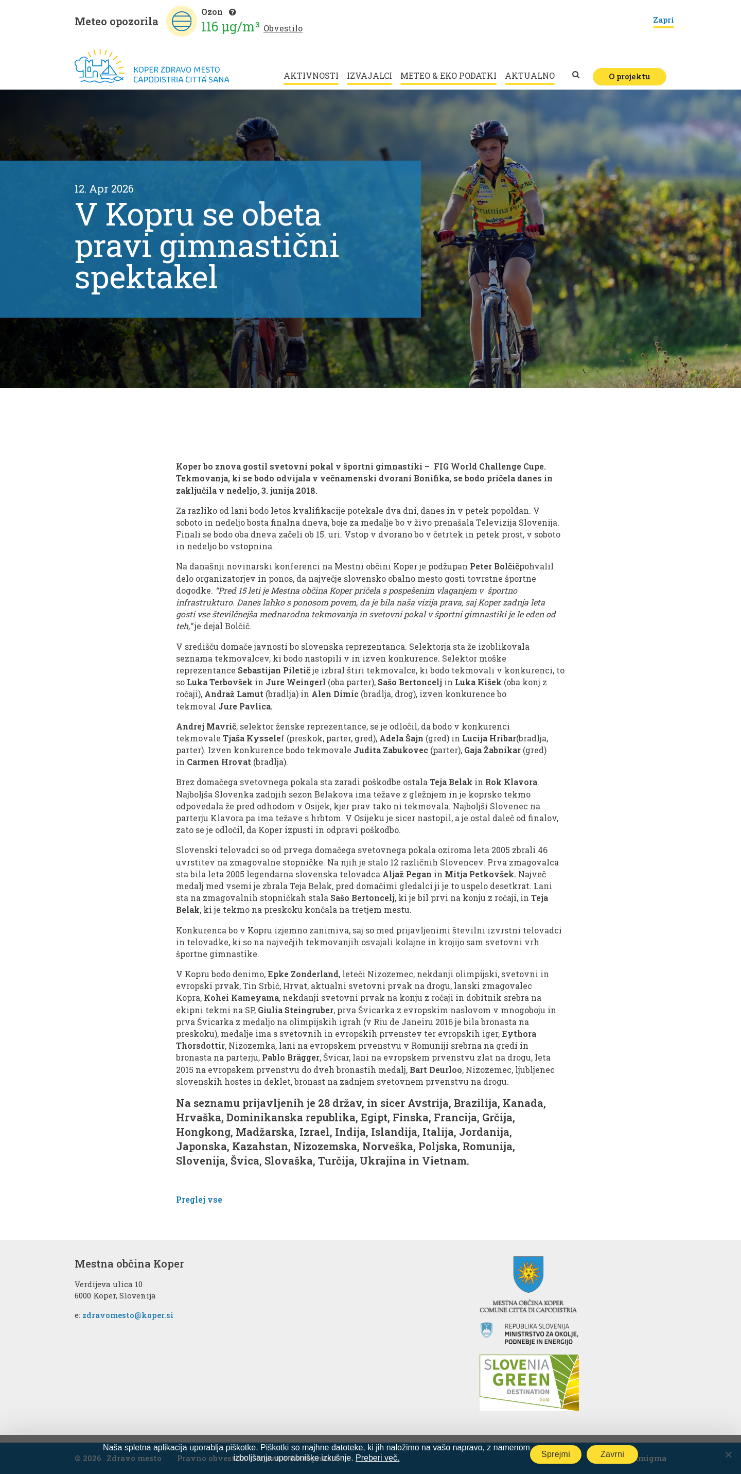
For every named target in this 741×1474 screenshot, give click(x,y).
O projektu (629, 76)
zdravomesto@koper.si (127, 1315)
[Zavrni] (728, 1454)
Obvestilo (283, 28)
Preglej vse (199, 1199)
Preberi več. (377, 1457)
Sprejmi (555, 1454)
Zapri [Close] (663, 20)
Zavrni (612, 1454)
